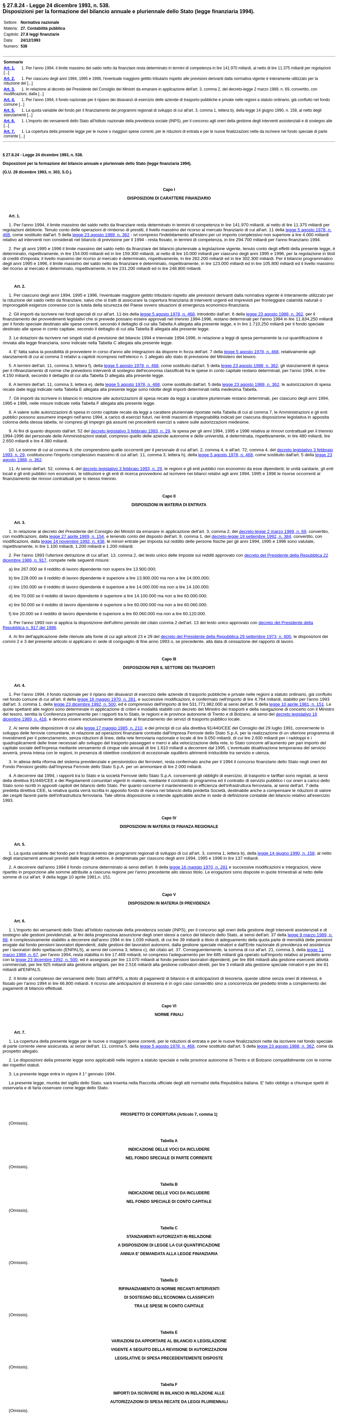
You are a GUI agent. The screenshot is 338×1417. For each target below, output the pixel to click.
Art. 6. (17, 921)
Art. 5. (17, 844)
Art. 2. (17, 286)
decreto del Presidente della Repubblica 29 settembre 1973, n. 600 (226, 636)
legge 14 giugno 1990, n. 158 (286, 853)
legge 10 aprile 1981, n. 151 (296, 704)
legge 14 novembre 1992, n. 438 (72, 541)
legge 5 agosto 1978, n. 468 (167, 314)
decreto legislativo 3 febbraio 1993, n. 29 (130, 431)
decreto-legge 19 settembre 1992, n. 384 (251, 536)
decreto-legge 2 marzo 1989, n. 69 (272, 531)
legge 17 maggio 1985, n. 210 (113, 728)
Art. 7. (17, 1032)
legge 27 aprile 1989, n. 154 (77, 536)
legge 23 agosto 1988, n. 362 (100, 234)
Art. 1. (14, 216)
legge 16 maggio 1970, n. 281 (106, 699)
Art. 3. (17, 522)
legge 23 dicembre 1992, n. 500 (85, 704)
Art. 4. (17, 685)
